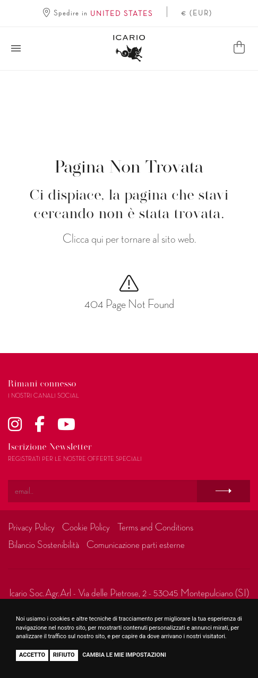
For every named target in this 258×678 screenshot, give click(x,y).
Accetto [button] (32, 654)
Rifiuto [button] (64, 654)
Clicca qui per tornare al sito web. (129, 239)
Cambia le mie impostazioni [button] (124, 654)
